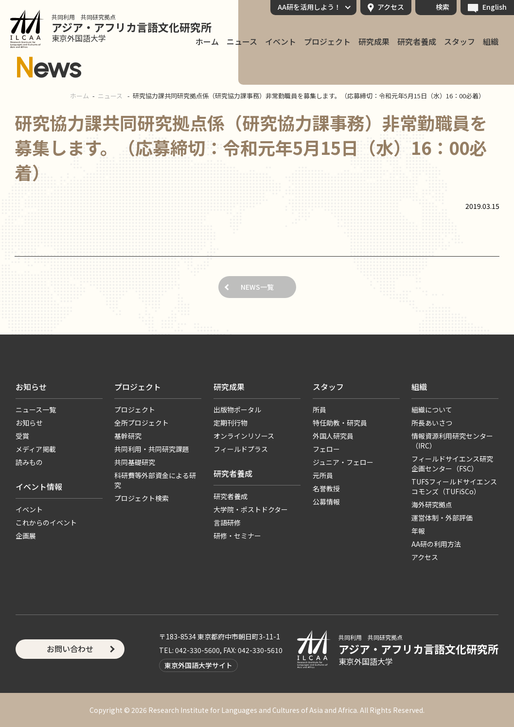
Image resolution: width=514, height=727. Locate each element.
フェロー (326, 449)
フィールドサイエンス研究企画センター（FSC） (452, 463)
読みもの (29, 462)
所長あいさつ (431, 423)
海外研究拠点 (431, 504)
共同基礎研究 (134, 462)
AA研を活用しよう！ (309, 7)
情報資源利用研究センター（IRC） (452, 440)
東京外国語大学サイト (198, 665)
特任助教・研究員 (340, 423)
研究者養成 (416, 42)
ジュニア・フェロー (343, 462)
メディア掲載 (36, 449)
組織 (490, 42)
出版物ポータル (237, 409)
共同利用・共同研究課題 (151, 449)
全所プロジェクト (141, 423)
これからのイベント (46, 522)
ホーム (79, 95)
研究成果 (374, 42)
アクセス (390, 7)
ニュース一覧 (36, 409)
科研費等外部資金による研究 (155, 480)
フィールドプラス (240, 449)
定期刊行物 (230, 423)
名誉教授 (326, 488)
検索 (442, 7)
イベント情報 (39, 486)
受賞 (22, 436)
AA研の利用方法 (436, 544)
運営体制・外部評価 (442, 517)
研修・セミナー (237, 536)
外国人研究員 (333, 436)
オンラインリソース (243, 436)
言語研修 (227, 522)
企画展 (26, 536)
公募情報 (326, 501)
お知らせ (31, 386)
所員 (319, 409)
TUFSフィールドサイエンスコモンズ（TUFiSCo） (454, 486)
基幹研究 (128, 436)
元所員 (323, 475)
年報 (418, 531)
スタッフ (459, 42)
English (494, 7)
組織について (431, 409)
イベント (280, 42)
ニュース (242, 42)
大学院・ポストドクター (250, 509)
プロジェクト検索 (141, 498)
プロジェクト (327, 42)
